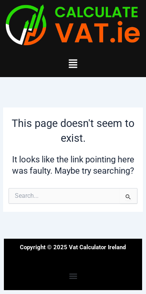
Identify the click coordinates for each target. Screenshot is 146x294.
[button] (73, 64)
